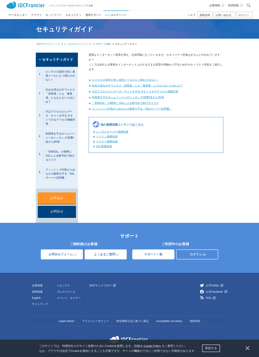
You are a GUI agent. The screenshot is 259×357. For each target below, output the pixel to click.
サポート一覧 (153, 254)
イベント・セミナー (69, 297)
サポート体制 (103, 43)
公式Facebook (216, 291)
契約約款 (195, 321)
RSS (211, 297)
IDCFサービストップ (48, 43)
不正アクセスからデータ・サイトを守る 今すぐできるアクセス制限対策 (135, 91)
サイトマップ (40, 304)
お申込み (56, 198)
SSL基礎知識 (104, 146)
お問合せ (56, 211)
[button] (198, 351)
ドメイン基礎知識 (107, 136)
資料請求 (204, 15)
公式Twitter (214, 285)
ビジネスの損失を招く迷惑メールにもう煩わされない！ (125, 79)
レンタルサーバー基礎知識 (112, 131)
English (36, 297)
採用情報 (37, 291)
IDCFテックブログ (102, 285)
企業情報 (37, 285)
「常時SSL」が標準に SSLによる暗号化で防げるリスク (125, 103)
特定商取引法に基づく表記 (132, 321)
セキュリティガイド (57, 59)
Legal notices (66, 321)
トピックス (63, 285)
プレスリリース (66, 291)
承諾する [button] (211, 348)
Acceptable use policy (169, 321)
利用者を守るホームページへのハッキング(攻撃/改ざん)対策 (128, 97)
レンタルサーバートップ (78, 43)
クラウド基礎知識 (107, 141)
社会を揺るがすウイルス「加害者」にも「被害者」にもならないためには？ (137, 85)
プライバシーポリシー (95, 321)
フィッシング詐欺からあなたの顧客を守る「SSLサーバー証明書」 (132, 108)
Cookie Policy (152, 345)
